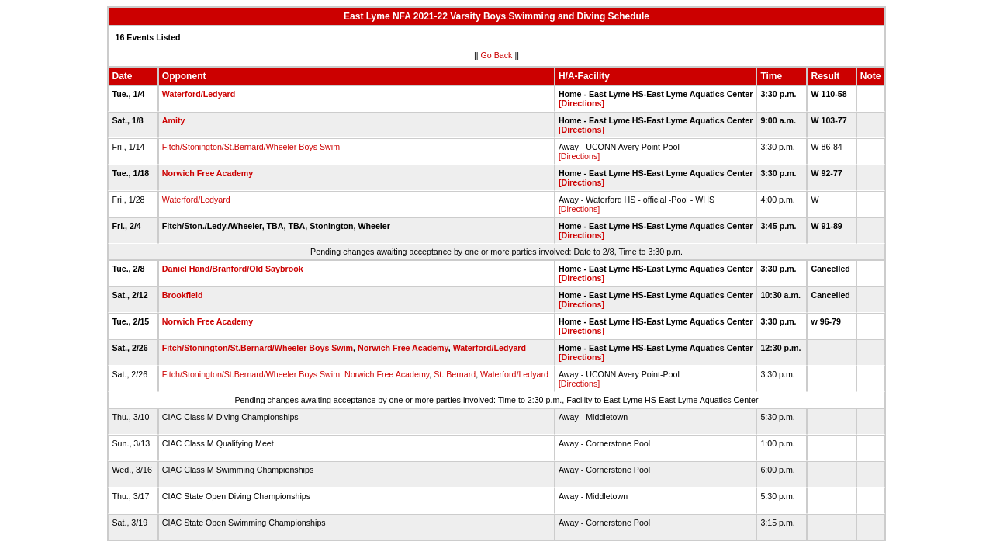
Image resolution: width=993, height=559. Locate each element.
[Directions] (581, 103)
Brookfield (182, 295)
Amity (173, 120)
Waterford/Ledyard (198, 94)
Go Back (497, 55)
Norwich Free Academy (207, 173)
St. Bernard (455, 374)
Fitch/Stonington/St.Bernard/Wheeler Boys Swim (251, 146)
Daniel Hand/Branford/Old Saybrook (232, 268)
